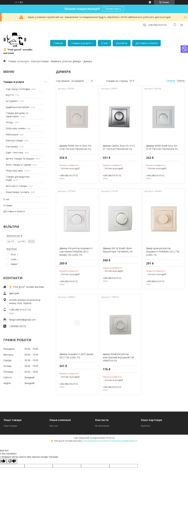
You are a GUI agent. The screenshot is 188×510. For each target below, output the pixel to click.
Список (181, 80)
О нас (104, 43)
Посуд (9, 122)
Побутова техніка (16, 128)
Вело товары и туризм (18, 164)
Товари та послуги (18, 61)
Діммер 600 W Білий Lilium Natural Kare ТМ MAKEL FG (118, 250)
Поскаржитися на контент (96, 440)
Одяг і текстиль (14, 152)
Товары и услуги (80, 43)
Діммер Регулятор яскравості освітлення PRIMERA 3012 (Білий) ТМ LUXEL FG (75, 251)
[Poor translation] (12, 461)
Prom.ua (110, 437)
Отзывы (7, 205)
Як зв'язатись (102, 425)
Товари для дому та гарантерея (17, 114)
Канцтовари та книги (17, 192)
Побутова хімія (14, 170)
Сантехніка (12, 146)
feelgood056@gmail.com (22, 319)
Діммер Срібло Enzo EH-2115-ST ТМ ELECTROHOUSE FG (119, 147)
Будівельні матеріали (17, 107)
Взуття (10, 94)
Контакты (121, 43)
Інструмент (12, 101)
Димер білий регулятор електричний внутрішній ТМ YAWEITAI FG (118, 357)
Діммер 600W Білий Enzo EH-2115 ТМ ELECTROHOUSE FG (162, 147)
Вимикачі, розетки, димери (66, 61)
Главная (58, 43)
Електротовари (40, 61)
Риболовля (12, 134)
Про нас (54, 425)
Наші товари (10, 425)
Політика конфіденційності (124, 440)
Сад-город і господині (18, 89)
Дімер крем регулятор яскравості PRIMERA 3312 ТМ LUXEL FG (162, 251)
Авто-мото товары (16, 185)
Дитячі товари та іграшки (20, 158)
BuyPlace (145, 425)
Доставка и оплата (146, 43)
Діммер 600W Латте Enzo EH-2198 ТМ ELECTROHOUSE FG (75, 147)
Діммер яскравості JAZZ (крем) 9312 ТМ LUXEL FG (76, 356)
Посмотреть (113, 9)
